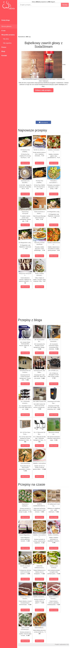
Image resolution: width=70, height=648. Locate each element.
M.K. (67, 644)
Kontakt (4, 55)
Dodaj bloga (5, 20)
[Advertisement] (43, 21)
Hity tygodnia (6, 43)
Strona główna (6, 26)
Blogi (3, 51)
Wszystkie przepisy (8, 35)
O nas (3, 30)
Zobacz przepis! (25, 163)
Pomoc (3, 47)
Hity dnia (5, 39)
